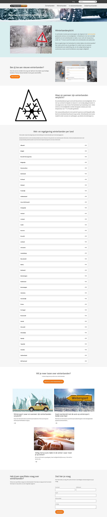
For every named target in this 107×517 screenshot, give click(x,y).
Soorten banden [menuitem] (60, 500)
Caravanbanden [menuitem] (58, 509)
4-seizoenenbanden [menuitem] (75, 6)
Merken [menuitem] (56, 511)
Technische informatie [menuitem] (15, 507)
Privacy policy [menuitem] (29, 515)
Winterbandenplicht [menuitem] (14, 509)
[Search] (95, 2)
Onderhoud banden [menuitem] (90, 6)
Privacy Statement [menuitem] (36, 507)
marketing (91, 515)
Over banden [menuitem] (13, 504)
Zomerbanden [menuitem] (49, 6)
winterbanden (91, 34)
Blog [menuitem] (73, 1)
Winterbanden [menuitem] (61, 6)
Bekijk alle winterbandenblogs (54, 381)
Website (85, 515)
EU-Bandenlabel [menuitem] (13, 511)
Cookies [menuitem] (36, 515)
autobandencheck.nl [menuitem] (19, 515)
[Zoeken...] (86, 2)
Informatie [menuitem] (13, 500)
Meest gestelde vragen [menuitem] (37, 505)
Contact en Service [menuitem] (38, 500)
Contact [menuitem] (34, 504)
